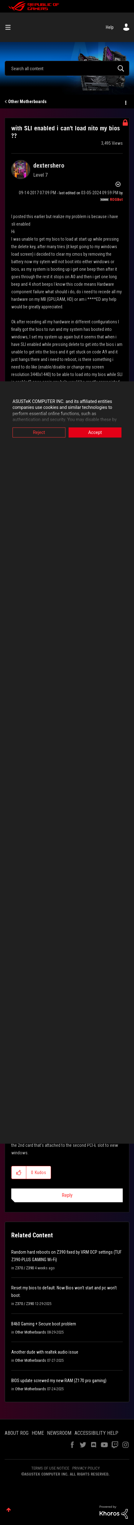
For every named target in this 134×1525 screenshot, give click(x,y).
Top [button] (8, 1509)
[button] (19, 1172)
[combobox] (67, 68)
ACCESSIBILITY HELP (96, 1433)
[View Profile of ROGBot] (116, 199)
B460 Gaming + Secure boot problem (43, 1323)
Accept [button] (95, 432)
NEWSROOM (59, 1433)
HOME (38, 1433)
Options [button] (125, 102)
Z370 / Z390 (24, 1268)
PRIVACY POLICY (86, 1468)
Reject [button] (39, 432)
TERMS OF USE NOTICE (50, 1468)
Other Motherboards (27, 101)
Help (110, 27)
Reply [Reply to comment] (67, 1195)
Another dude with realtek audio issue (44, 1352)
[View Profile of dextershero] (48, 165)
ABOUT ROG (16, 1433)
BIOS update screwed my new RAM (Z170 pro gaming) (58, 1380)
